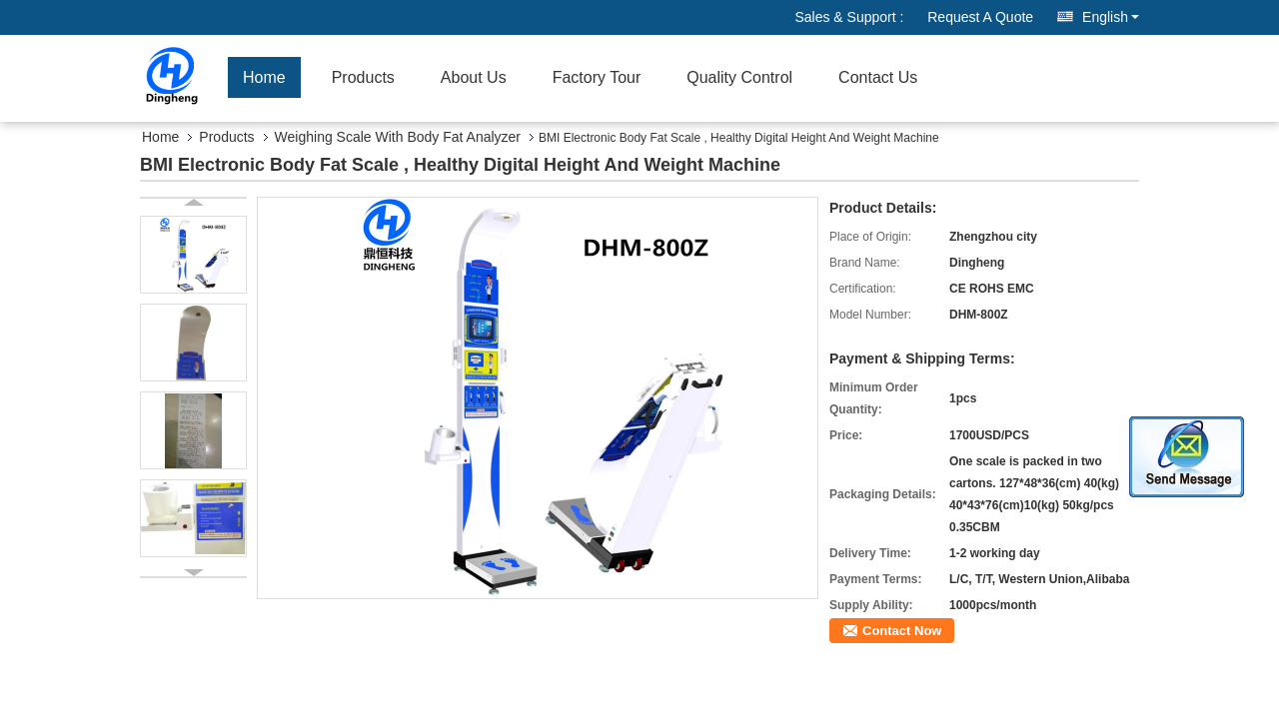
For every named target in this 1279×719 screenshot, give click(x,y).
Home (264, 77)
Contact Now (901, 630)
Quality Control (739, 77)
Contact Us (877, 77)
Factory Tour (597, 77)
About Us (474, 77)
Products (363, 77)
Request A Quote (980, 17)
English (1110, 17)
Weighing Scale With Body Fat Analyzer (398, 137)
